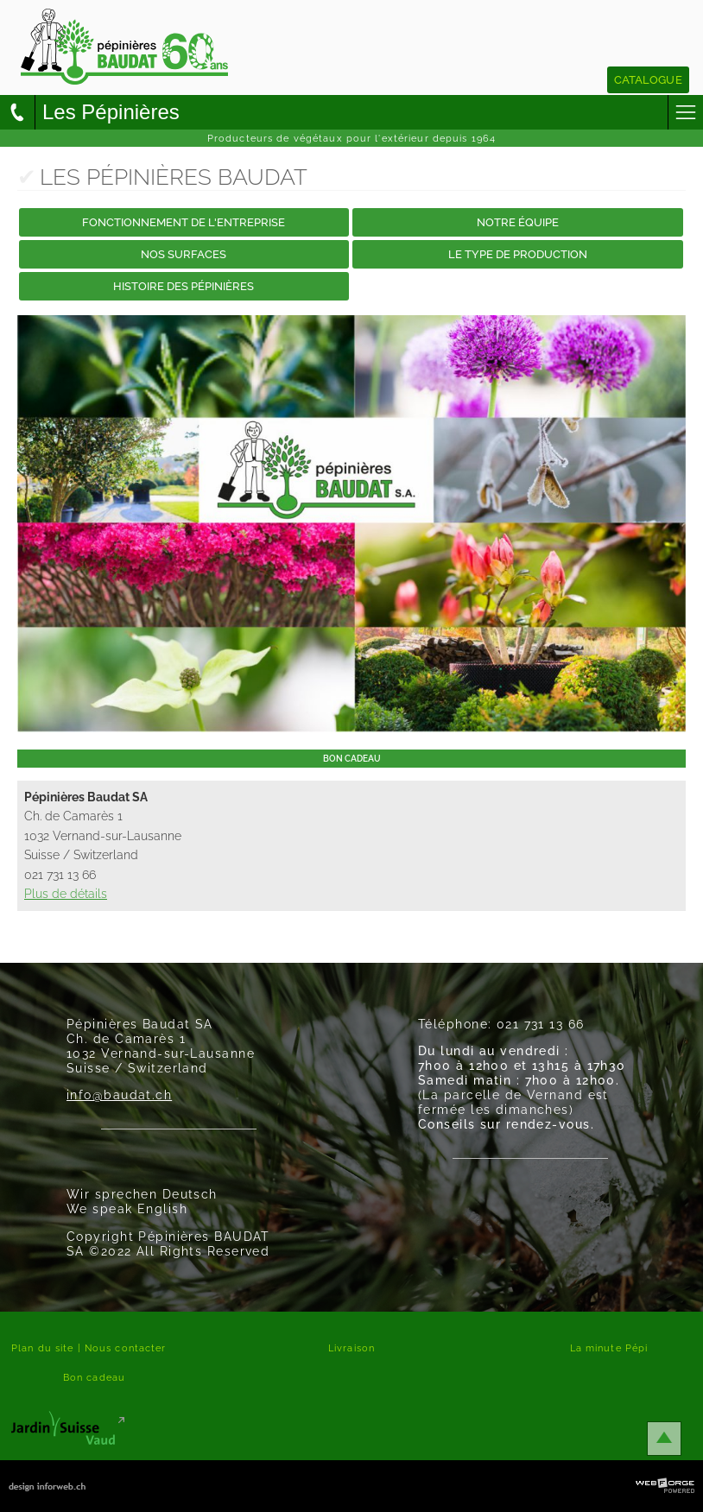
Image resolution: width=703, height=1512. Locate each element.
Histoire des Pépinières (183, 286)
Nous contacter (126, 1348)
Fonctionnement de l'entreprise (183, 222)
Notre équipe (518, 222)
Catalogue (648, 79)
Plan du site (42, 1348)
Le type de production (517, 254)
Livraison (351, 1348)
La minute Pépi (609, 1348)
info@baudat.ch (119, 1094)
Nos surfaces (183, 254)
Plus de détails (65, 893)
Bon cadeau (94, 1377)
